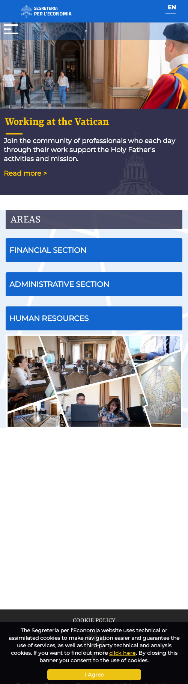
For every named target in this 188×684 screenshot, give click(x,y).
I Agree (94, 674)
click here (122, 652)
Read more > (25, 173)
